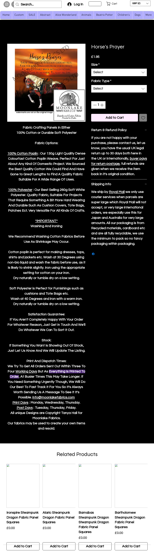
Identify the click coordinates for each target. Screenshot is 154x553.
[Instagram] (7, 4)
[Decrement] (94, 105)
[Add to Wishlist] (143, 118)
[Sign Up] (95, 3)
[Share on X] (99, 254)
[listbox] (140, 3)
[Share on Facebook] (93, 254)
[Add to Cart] (22, 546)
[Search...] (38, 4)
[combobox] (119, 72)
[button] (113, 4)
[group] (77, 507)
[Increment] (102, 105)
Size (95, 65)
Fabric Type (101, 81)
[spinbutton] (98, 105)
